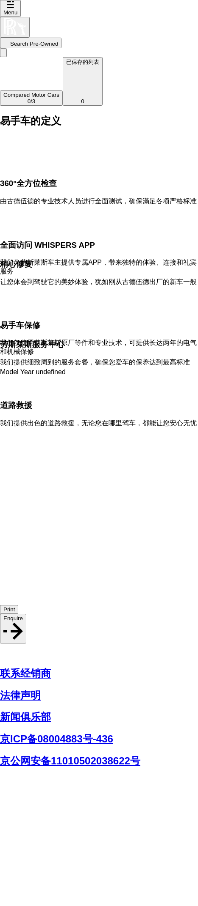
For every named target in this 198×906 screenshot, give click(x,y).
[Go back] (3, 52)
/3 (31, 98)
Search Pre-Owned (30, 44)
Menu (10, 8)
